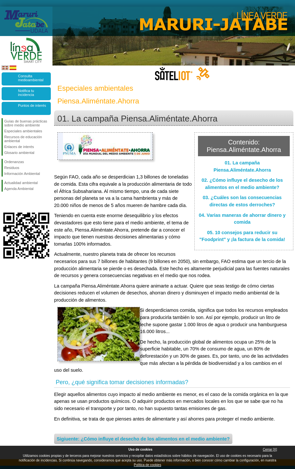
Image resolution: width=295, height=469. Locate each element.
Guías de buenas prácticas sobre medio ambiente (25, 123)
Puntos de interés (32, 105)
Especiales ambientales (23, 131)
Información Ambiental (22, 174)
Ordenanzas (14, 162)
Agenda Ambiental (18, 189)
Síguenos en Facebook (6, 202)
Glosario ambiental (19, 153)
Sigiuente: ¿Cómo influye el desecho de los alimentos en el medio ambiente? (143, 438)
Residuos (11, 168)
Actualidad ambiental (21, 183)
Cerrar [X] (270, 449)
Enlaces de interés (19, 147)
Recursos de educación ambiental (23, 139)
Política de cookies (147, 465)
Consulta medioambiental (31, 78)
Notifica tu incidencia (26, 93)
